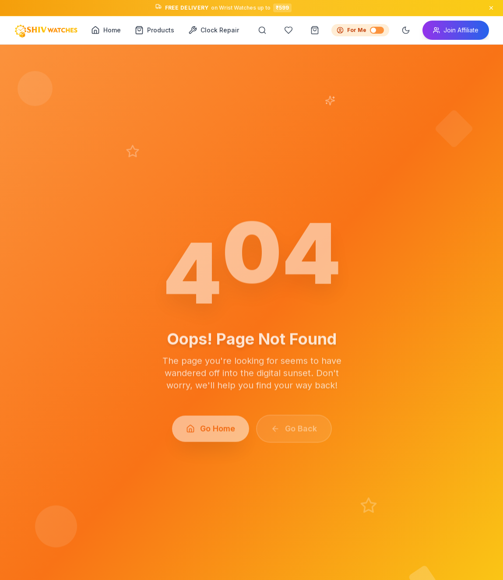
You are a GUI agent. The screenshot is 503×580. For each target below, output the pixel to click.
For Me (360, 30)
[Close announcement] (491, 8)
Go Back (294, 431)
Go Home (210, 431)
